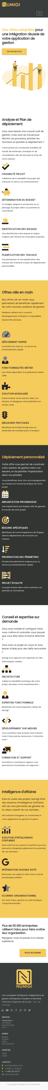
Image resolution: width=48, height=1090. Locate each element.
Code (4, 1055)
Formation (6, 1023)
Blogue (5, 1037)
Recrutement (8, 1044)
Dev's (4, 1027)
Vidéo (4, 1041)
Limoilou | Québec (13, 1068)
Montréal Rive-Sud (13, 1065)
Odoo (35, 1002)
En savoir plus (14, 51)
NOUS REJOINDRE (33, 952)
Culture (5, 1039)
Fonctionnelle (8, 1025)
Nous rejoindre (12, 1074)
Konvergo (6, 1005)
